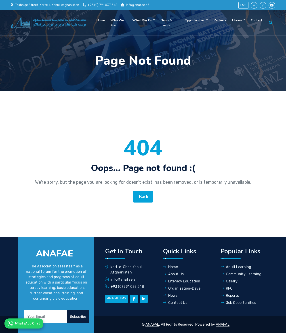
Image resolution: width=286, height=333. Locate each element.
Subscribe (78, 316)
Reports (230, 295)
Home (100, 20)
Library (237, 20)
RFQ (227, 288)
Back (143, 197)
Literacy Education (181, 281)
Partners (220, 20)
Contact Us (175, 303)
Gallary (229, 281)
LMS (243, 5)
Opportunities (195, 20)
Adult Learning (236, 267)
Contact (256, 20)
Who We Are (117, 22)
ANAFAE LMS (116, 298)
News (170, 295)
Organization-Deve (181, 288)
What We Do (142, 20)
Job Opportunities (238, 303)
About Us (173, 274)
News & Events (166, 22)
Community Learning (241, 274)
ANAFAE (152, 324)
